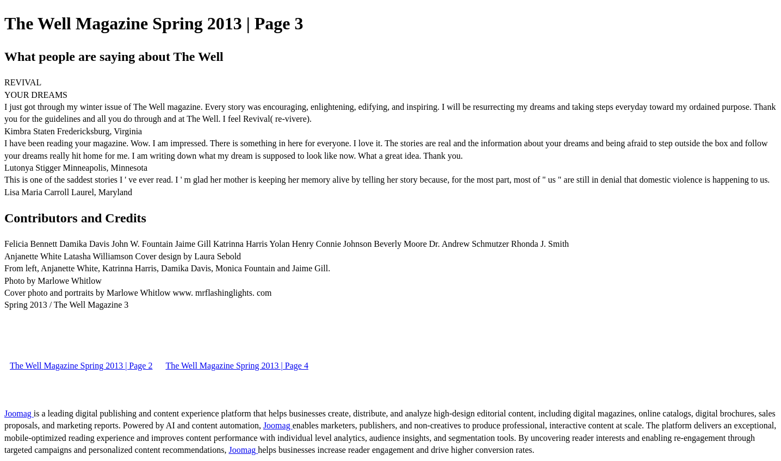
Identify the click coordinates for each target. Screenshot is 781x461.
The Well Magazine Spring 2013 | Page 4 (236, 365)
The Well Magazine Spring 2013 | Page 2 (81, 365)
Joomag (19, 413)
